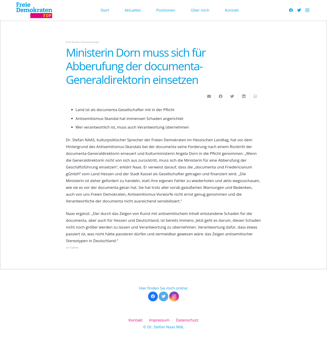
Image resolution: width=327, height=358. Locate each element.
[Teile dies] (220, 96)
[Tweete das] (232, 96)
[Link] (34, 10)
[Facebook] (291, 10)
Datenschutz (187, 320)
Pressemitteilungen (90, 42)
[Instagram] (307, 10)
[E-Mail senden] (209, 96)
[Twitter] (299, 10)
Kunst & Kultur (73, 42)
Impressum (159, 320)
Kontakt (136, 320)
